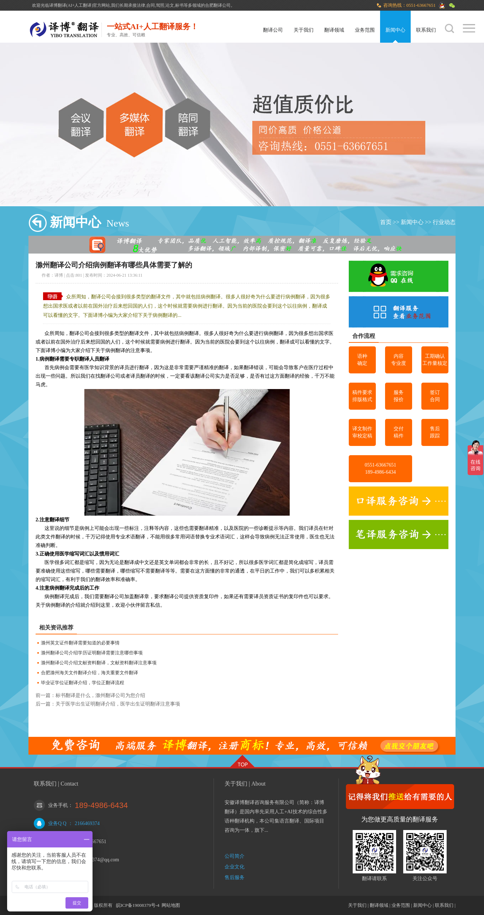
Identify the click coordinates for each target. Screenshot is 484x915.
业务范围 (365, 30)
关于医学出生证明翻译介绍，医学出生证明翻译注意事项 (118, 704)
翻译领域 (334, 30)
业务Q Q (57, 823)
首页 (385, 222)
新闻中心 (395, 30)
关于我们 (304, 30)
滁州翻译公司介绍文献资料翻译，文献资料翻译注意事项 (99, 662)
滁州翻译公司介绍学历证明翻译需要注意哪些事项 (92, 652)
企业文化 (234, 866)
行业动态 (444, 222)
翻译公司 (273, 30)
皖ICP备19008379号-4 (137, 905)
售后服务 (234, 877)
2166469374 (87, 823)
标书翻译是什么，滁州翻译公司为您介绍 (100, 695)
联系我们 (426, 30)
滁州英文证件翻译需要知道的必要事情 (80, 642)
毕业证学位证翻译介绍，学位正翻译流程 (82, 682)
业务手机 (58, 805)
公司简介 (234, 856)
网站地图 (171, 905)
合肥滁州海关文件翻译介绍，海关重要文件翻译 (89, 672)
